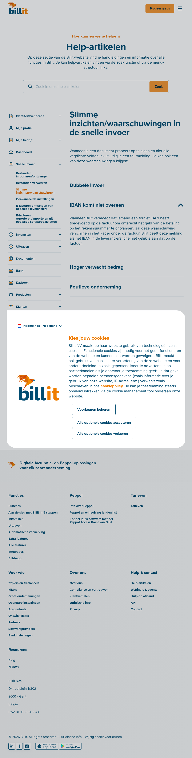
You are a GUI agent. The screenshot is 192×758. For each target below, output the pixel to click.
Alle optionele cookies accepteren (104, 422)
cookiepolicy (112, 386)
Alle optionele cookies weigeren (102, 433)
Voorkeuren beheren (93, 409)
